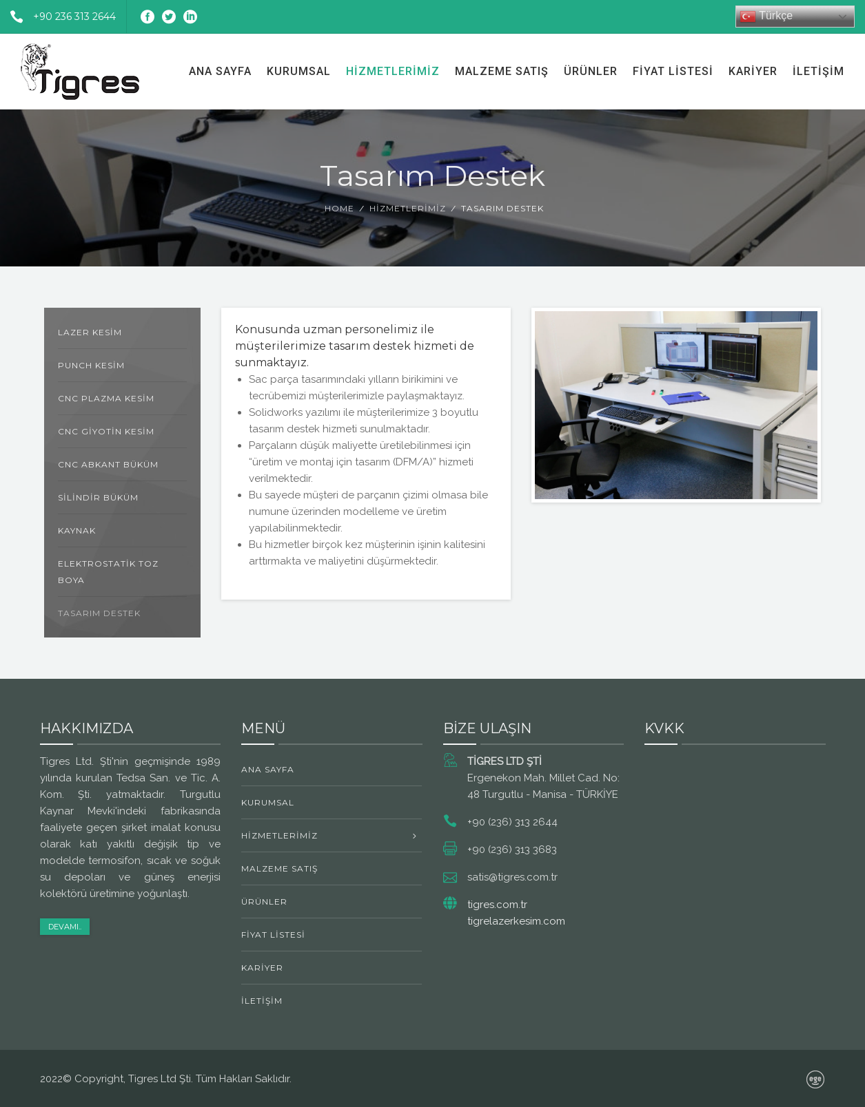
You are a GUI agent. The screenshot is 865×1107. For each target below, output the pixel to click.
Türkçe (766, 16)
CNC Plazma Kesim (106, 398)
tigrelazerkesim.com (516, 921)
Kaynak (77, 530)
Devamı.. (64, 926)
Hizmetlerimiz (393, 71)
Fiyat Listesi (673, 71)
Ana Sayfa (220, 71)
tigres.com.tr (497, 904)
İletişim (818, 71)
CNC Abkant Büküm (108, 464)
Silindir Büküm (98, 497)
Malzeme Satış (502, 71)
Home (339, 208)
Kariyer (753, 71)
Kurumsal (299, 71)
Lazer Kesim (90, 332)
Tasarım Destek (99, 613)
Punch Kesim (91, 365)
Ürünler (591, 71)
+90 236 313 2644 (58, 16)
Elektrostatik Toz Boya (108, 571)
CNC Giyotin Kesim (106, 431)
